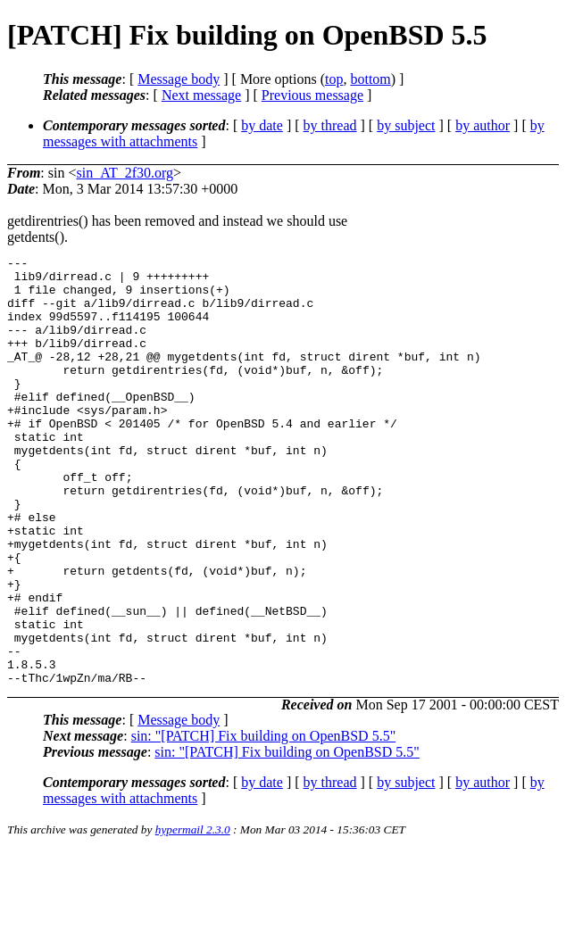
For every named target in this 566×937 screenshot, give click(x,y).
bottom (370, 79)
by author (482, 125)
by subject (406, 125)
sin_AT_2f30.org (124, 172)
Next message (201, 95)
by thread (330, 125)
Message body (178, 79)
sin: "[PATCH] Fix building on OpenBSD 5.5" (263, 821)
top (334, 79)
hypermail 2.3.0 (192, 915)
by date (262, 125)
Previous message (312, 95)
